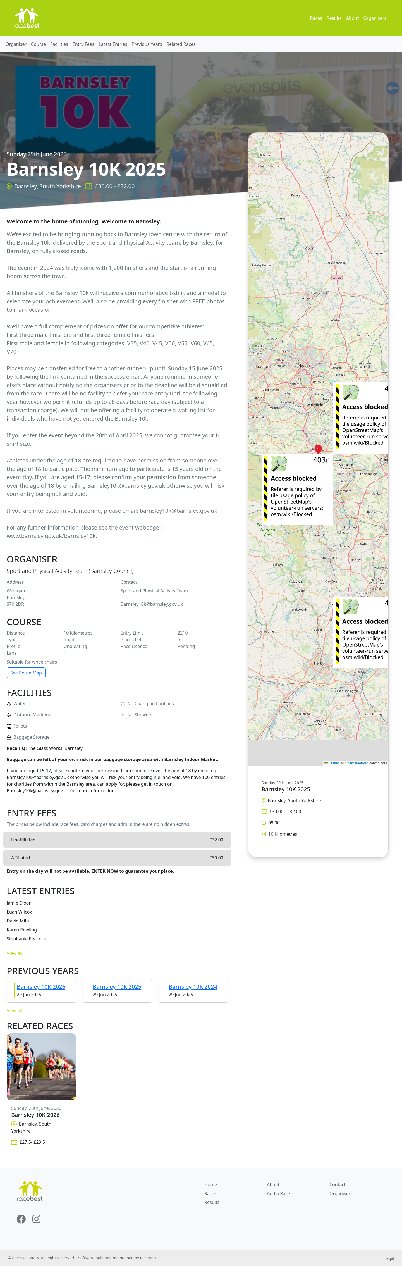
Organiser (16, 44)
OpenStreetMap (356, 763)
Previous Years (146, 44)
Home (210, 1184)
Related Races (180, 44)
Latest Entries (113, 44)
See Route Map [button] (26, 673)
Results (334, 18)
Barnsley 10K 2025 (117, 986)
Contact (337, 1184)
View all (14, 953)
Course (38, 44)
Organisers (374, 18)
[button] (318, 449)
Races (316, 18)
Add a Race (278, 1193)
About (352, 18)
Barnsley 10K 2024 (193, 986)
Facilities (59, 44)
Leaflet (331, 763)
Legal (389, 1258)
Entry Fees (83, 44)
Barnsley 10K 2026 (41, 986)
